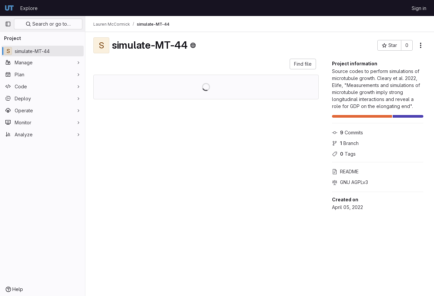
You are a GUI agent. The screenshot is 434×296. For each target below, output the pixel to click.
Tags (344, 154)
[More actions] (420, 45)
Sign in (419, 8)
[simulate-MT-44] (42, 51)
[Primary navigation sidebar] (8, 24)
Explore (29, 8)
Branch (345, 143)
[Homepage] (9, 8)
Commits (347, 132)
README (345, 171)
